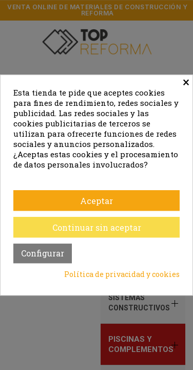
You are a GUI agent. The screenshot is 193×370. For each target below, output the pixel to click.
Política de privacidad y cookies (122, 274)
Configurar (42, 253)
